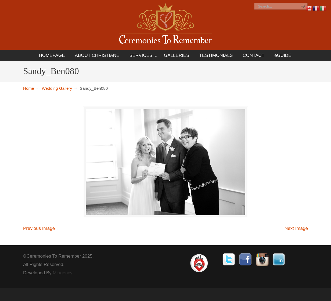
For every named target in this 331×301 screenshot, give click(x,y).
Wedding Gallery (57, 88)
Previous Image (39, 229)
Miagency (63, 273)
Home (28, 88)
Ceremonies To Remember (165, 24)
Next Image (296, 229)
